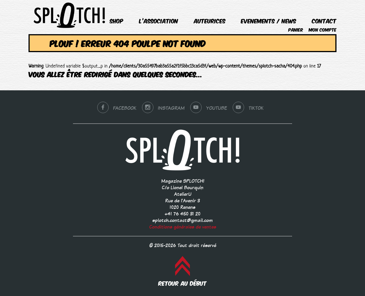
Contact (324, 21)
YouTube (208, 108)
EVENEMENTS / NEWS (268, 21)
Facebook (116, 108)
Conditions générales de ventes (182, 227)
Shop (116, 21)
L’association (158, 21)
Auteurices (210, 21)
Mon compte (322, 29)
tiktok (248, 108)
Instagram (163, 108)
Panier (295, 29)
